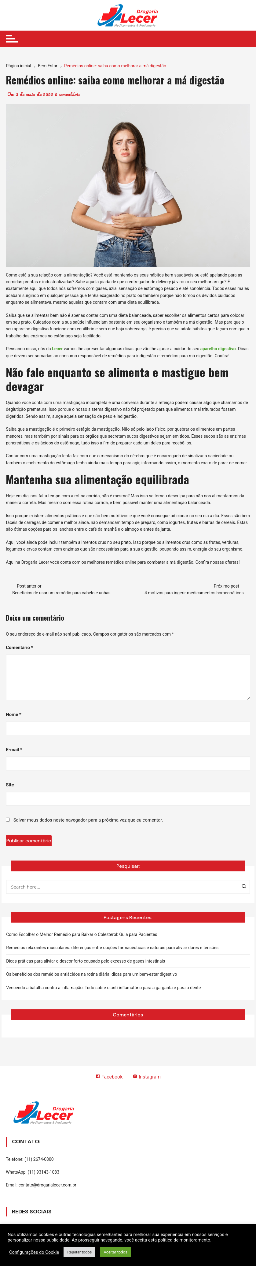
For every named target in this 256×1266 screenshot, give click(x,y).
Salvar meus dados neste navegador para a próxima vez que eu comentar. (88, 820)
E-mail (14, 749)
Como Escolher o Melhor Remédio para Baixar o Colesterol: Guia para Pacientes (81, 934)
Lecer (57, 348)
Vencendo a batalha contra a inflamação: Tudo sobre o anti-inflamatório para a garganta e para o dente (103, 987)
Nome (13, 714)
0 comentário (68, 94)
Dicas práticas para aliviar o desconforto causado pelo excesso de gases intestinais (85, 961)
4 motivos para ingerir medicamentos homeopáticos (194, 592)
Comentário (19, 647)
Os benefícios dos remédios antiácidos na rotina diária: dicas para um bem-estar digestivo (91, 974)
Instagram (147, 1077)
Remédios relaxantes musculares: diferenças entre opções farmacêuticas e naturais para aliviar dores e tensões (112, 947)
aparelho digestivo (218, 348)
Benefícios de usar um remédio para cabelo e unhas (61, 592)
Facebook (108, 1077)
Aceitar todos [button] (115, 1252)
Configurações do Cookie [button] (34, 1252)
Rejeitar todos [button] (79, 1252)
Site (10, 785)
